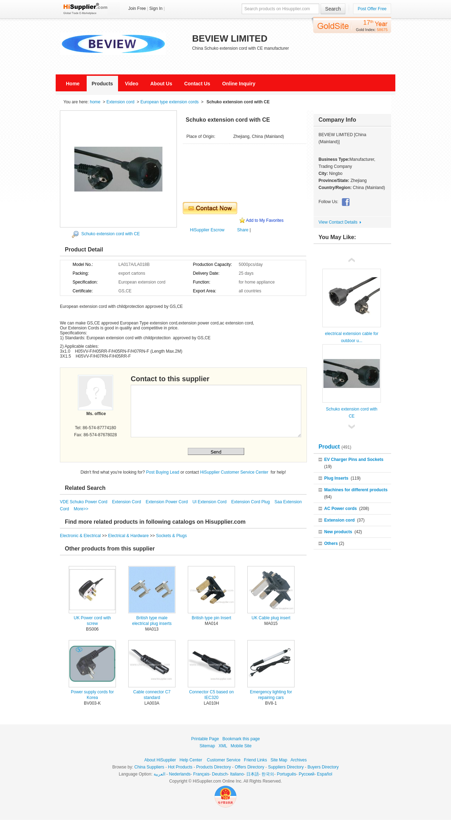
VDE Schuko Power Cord (84, 501)
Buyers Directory (323, 767)
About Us (161, 83)
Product (330, 447)
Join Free (137, 8)
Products (102, 83)
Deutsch (220, 774)
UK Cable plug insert (271, 617)
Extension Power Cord (167, 501)
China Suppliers (149, 767)
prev (352, 261)
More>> (81, 508)
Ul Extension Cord (210, 501)
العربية (159, 774)
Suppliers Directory (286, 767)
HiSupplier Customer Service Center (235, 472)
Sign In (155, 8)
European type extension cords (169, 101)
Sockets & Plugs (171, 535)
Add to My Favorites (265, 220)
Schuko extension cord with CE (110, 233)
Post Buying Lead (162, 472)
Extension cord (120, 101)
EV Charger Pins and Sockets (353, 459)
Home (73, 83)
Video (131, 83)
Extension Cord (127, 501)
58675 (382, 30)
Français (201, 774)
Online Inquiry (238, 83)
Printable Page (205, 738)
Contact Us (197, 83)
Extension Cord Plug (251, 501)
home (95, 101)
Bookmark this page (241, 738)
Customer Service (223, 760)
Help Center (191, 760)
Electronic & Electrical (81, 535)
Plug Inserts (336, 478)
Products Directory (213, 767)
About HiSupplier (160, 760)
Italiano (237, 774)
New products (338, 531)
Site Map (279, 760)
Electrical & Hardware (129, 535)
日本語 (252, 774)
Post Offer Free (372, 8)
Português (286, 774)
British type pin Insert (211, 617)
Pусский (307, 774)
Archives (298, 760)
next (352, 426)
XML (222, 745)
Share (242, 229)
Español (324, 774)
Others (331, 543)
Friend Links (255, 760)
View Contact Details (338, 222)
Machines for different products (356, 489)
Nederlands (179, 774)
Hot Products (180, 767)
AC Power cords (340, 508)
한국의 (267, 774)
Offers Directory (249, 767)
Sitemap (207, 745)
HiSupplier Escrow (207, 229)
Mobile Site (240, 745)
